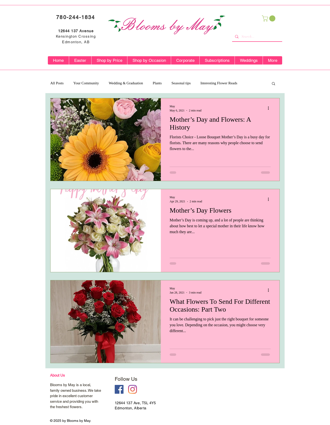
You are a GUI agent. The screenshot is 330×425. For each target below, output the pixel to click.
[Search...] (256, 36)
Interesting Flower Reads (218, 83)
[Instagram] (132, 389)
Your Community (86, 83)
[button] (269, 18)
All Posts (57, 83)
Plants (157, 83)
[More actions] (270, 108)
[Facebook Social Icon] (119, 389)
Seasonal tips (181, 83)
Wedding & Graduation (126, 83)
